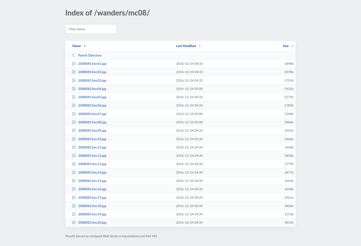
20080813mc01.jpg (89, 63)
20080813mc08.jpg (89, 122)
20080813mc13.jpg (89, 164)
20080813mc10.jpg (89, 139)
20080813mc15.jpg (89, 181)
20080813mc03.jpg (89, 80)
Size (286, 46)
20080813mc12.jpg (89, 155)
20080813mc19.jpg (89, 214)
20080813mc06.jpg (89, 105)
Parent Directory (87, 55)
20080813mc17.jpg (89, 197)
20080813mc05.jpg (89, 97)
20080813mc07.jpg (89, 114)
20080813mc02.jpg (89, 72)
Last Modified (186, 46)
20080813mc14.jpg (89, 172)
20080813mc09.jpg (89, 130)
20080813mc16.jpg (89, 189)
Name (76, 46)
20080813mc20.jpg (89, 222)
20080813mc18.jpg (89, 206)
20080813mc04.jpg (89, 89)
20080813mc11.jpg (89, 147)
